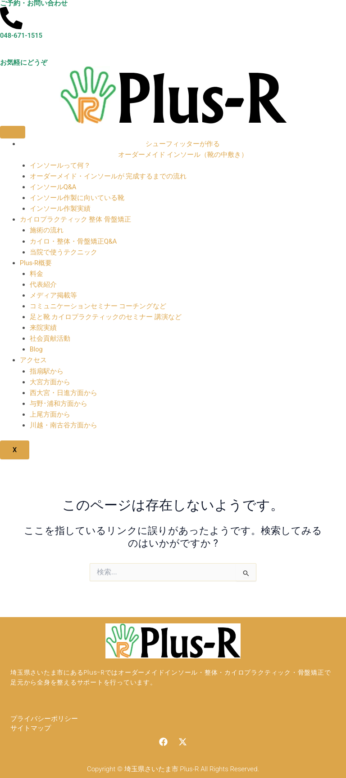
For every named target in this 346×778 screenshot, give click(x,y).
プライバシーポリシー (44, 719)
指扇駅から (47, 371)
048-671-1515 (21, 35)
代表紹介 (43, 284)
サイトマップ (30, 728)
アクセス (33, 360)
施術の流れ (47, 230)
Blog (36, 349)
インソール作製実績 (60, 209)
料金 (36, 274)
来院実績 (43, 328)
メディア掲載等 (53, 295)
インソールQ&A (53, 187)
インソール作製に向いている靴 (77, 198)
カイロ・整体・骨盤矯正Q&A (73, 241)
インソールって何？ (60, 165)
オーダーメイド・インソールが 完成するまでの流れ (108, 176)
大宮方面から (50, 382)
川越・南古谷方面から (63, 425)
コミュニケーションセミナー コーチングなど (98, 306)
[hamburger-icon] (12, 132)
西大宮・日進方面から (63, 393)
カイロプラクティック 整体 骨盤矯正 (75, 219)
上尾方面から (50, 414)
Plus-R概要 (36, 263)
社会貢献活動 (50, 338)
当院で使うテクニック (63, 252)
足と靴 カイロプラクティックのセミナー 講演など (106, 317)
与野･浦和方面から (58, 404)
